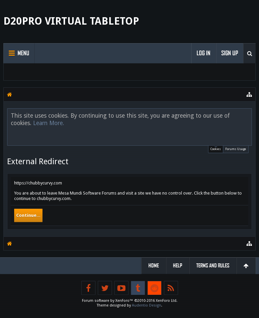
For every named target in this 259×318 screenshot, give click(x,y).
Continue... (28, 215)
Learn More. (48, 123)
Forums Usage (235, 149)
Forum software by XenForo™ (129, 300)
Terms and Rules (212, 265)
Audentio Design (146, 305)
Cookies (215, 148)
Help (177, 265)
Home (153, 265)
